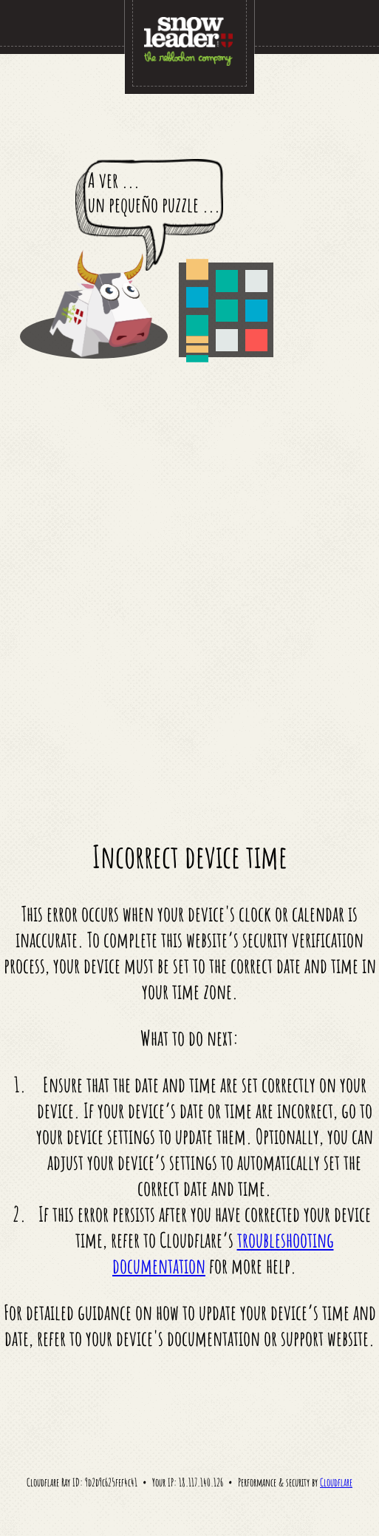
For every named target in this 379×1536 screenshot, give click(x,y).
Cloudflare (336, 1482)
